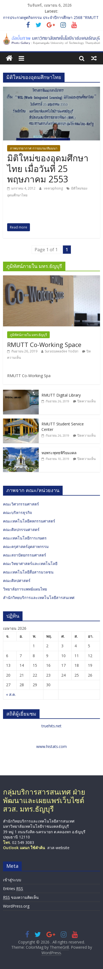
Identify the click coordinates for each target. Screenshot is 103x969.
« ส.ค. (11, 694)
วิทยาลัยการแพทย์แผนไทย (25, 589)
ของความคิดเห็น (21, 897)
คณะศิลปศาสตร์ (16, 580)
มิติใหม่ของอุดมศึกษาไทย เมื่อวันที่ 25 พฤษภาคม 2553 (47, 168)
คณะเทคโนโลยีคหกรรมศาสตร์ (29, 521)
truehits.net (51, 725)
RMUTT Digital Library (61, 395)
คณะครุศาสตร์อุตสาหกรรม (26, 546)
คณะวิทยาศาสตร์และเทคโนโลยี (30, 563)
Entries (13, 888)
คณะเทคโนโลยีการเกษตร (25, 538)
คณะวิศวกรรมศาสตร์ (21, 504)
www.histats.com (51, 746)
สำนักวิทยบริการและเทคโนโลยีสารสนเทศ (38, 597)
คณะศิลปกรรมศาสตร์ (21, 529)
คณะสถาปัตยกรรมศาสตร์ (24, 555)
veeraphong (54, 188)
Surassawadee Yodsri (61, 351)
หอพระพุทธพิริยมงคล (59, 452)
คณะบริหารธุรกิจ (17, 512)
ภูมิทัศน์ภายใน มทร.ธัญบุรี (28, 334)
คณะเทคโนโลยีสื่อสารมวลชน (28, 572)
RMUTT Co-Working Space (44, 344)
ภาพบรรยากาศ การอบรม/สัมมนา (33, 148)
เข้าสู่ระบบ (12, 879)
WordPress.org (16, 906)
